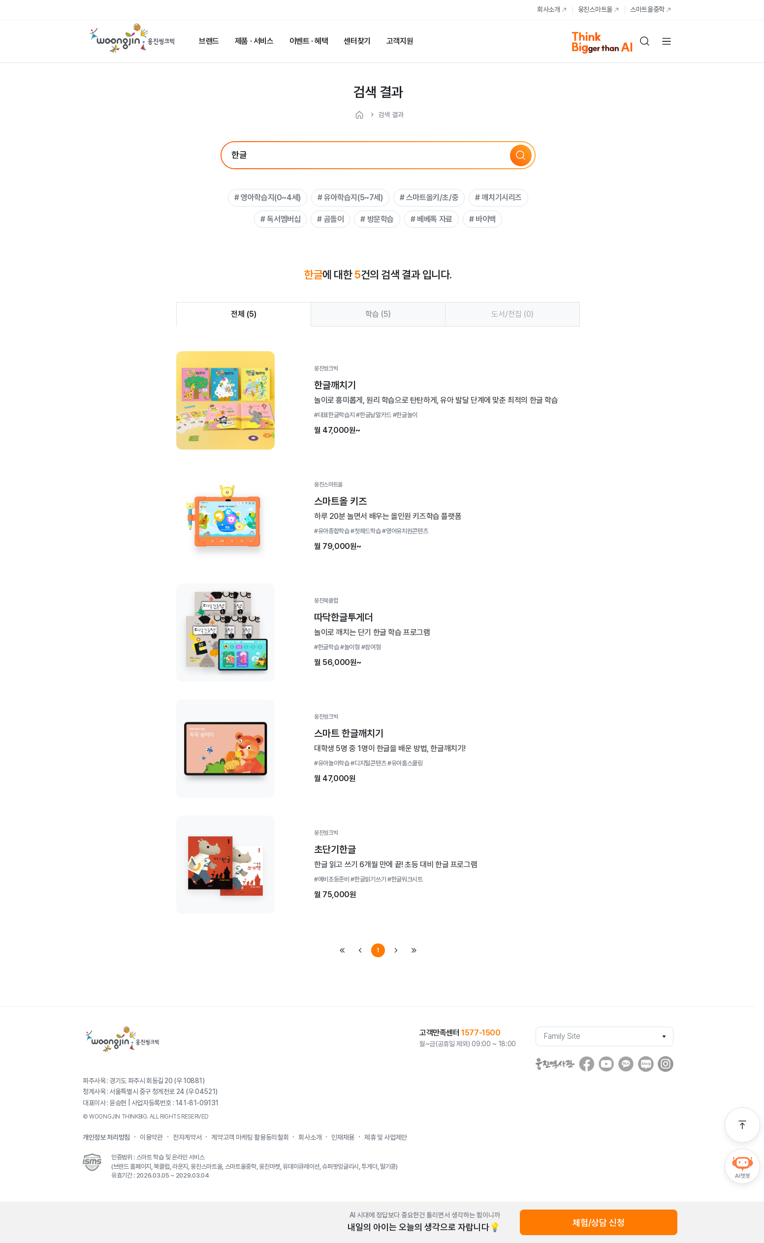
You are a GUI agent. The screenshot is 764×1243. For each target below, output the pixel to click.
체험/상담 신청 (599, 1222)
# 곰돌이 (330, 219)
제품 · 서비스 (254, 41)
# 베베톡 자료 (431, 219)
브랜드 (209, 41)
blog (646, 1064)
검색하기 (645, 41)
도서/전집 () (512, 314)
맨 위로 (742, 1125)
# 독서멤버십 (280, 219)
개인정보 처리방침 (106, 1137)
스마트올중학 (647, 9)
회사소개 (548, 9)
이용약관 (151, 1137)
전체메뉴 (666, 41)
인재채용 (342, 1137)
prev (360, 950)
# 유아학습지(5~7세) (350, 197)
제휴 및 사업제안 (385, 1137)
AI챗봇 (742, 1166)
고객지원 (399, 41)
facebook (587, 1064)
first (343, 950)
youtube (606, 1064)
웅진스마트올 (595, 9)
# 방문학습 (377, 219)
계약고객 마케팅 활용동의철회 (249, 1137)
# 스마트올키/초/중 (429, 197)
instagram (665, 1064)
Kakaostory (626, 1064)
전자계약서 (187, 1137)
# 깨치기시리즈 (498, 197)
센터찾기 (357, 41)
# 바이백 (482, 219)
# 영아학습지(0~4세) (267, 197)
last (413, 950)
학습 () (378, 314)
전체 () (243, 314)
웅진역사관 (555, 1064)
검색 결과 (391, 114)
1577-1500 (480, 1032)
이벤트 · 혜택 (308, 41)
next (396, 950)
